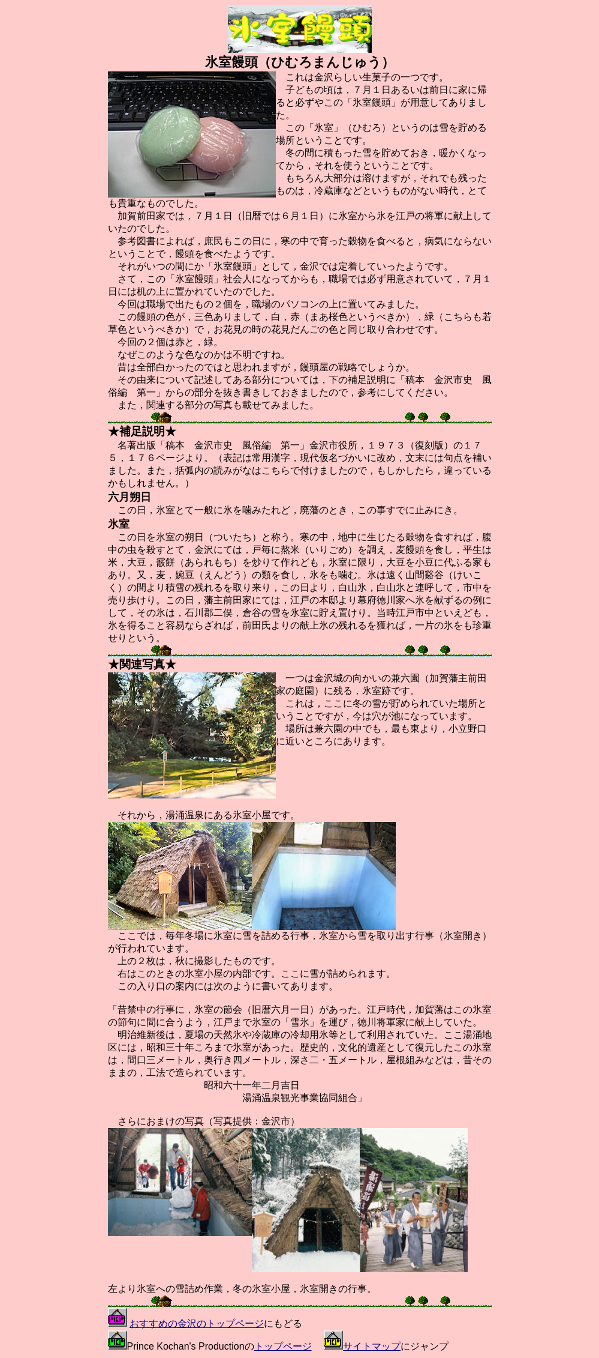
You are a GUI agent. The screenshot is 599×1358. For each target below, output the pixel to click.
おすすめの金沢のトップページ (197, 1323)
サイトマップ (372, 1346)
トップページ (283, 1346)
